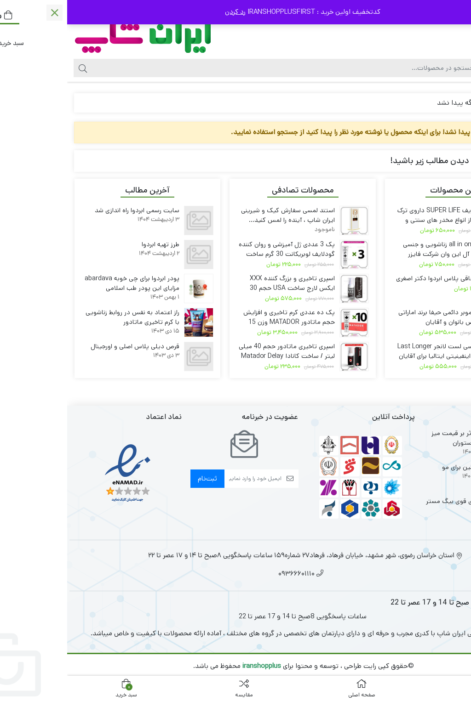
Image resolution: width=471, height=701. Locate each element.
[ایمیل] (185, 478)
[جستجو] (216, 68)
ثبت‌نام (140, 478)
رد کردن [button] (168, 12)
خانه (453, 102)
